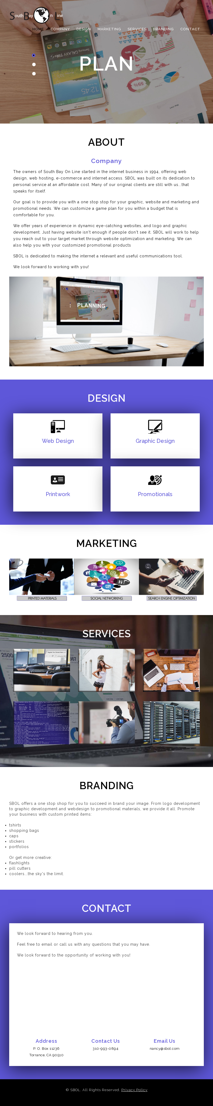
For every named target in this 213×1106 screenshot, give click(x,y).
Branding (163, 29)
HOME (38, 29)
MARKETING (109, 29)
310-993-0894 (105, 1049)
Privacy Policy (134, 1090)
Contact (190, 29)
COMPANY (60, 29)
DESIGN (83, 29)
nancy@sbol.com (165, 1049)
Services (137, 29)
